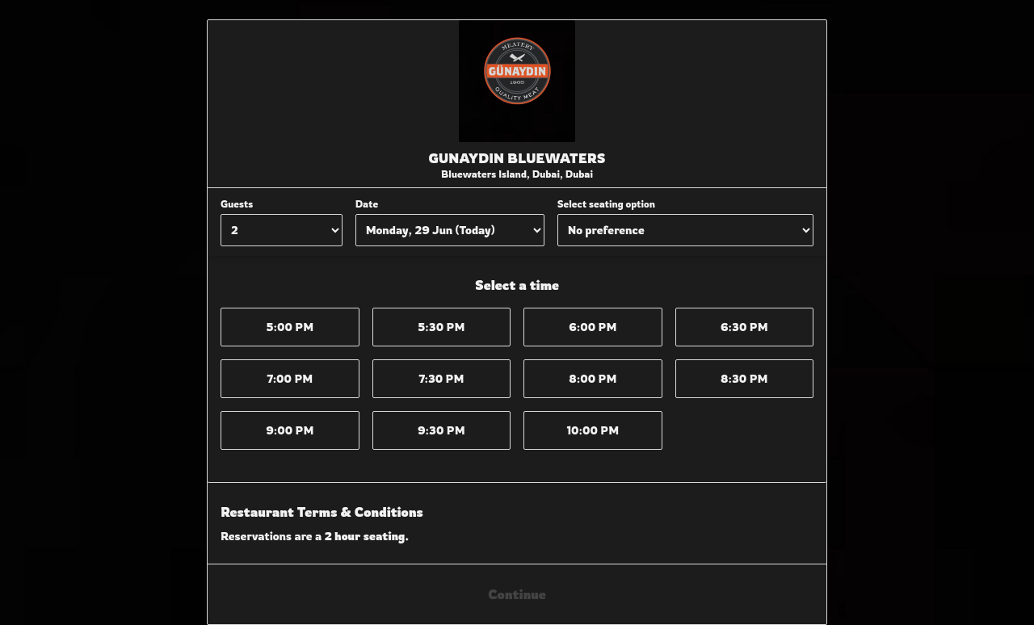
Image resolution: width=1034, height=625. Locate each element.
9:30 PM (441, 430)
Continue (517, 594)
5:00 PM (289, 326)
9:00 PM (289, 430)
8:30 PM (744, 378)
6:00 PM (592, 326)
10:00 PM (592, 430)
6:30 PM (744, 326)
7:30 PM (441, 378)
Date (366, 204)
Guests (237, 204)
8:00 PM (592, 378)
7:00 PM (290, 378)
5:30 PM (441, 326)
